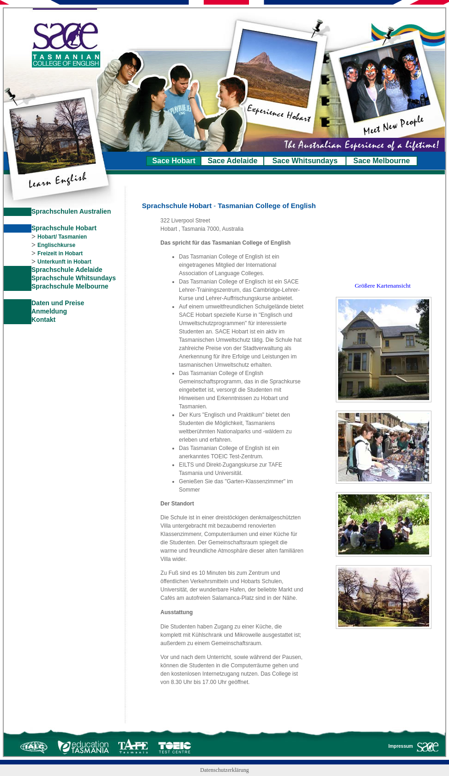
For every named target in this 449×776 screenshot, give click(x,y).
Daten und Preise (57, 303)
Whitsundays (96, 278)
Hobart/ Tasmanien (62, 237)
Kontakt (43, 319)
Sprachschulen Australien (71, 211)
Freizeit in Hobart (60, 253)
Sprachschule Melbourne (69, 286)
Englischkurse (56, 245)
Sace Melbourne (381, 161)
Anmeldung (49, 311)
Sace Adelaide (232, 161)
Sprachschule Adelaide (67, 269)
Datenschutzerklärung (224, 770)
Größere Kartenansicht (383, 285)
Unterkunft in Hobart (64, 262)
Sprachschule (53, 278)
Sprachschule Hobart (64, 228)
